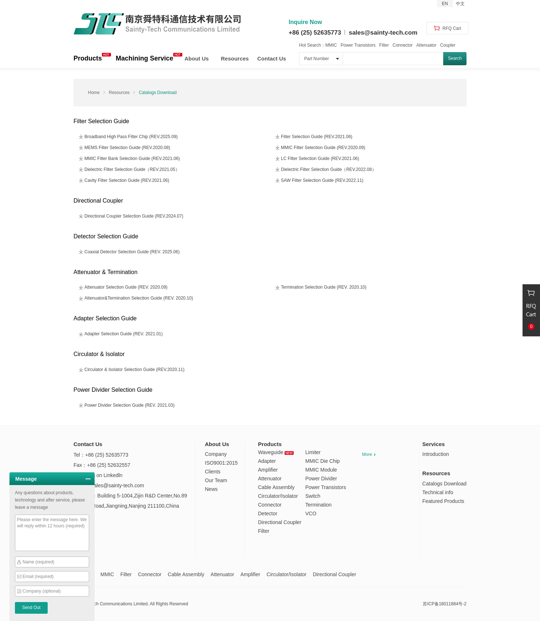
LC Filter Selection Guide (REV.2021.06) (320, 158)
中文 (460, 3)
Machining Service (144, 58)
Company (216, 454)
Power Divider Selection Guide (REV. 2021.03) (129, 405)
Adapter (267, 461)
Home (94, 92)
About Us (196, 58)
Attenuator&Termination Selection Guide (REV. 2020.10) (138, 298)
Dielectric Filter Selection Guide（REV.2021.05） (132, 169)
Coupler (447, 45)
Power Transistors (358, 45)
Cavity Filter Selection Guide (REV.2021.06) (126, 180)
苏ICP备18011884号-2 (444, 603)
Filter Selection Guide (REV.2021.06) (316, 136)
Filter (384, 45)
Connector (403, 45)
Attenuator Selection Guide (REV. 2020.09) (125, 287)
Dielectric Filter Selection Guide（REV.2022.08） (328, 169)
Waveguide (276, 452)
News (211, 489)
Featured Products (443, 501)
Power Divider (321, 478)
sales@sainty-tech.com (383, 32)
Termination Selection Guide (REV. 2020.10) (323, 287)
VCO (310, 513)
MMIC (331, 45)
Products (88, 58)
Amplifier (268, 470)
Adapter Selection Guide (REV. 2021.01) (123, 333)
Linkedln (112, 475)
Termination (318, 505)
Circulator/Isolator (278, 496)
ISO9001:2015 (221, 463)
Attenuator (426, 45)
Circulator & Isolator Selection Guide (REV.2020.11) (134, 369)
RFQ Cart (447, 28)
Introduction (435, 454)
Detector (267, 513)
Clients (213, 471)
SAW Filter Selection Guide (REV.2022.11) (322, 180)
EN (445, 3)
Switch (312, 496)
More (369, 454)
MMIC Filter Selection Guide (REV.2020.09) (323, 147)
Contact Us (271, 58)
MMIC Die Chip (322, 461)
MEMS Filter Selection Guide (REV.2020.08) (127, 147)
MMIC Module (321, 470)
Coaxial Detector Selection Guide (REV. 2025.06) (132, 251)
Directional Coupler (279, 522)
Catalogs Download (157, 92)
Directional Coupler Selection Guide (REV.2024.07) (133, 216)
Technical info (437, 492)
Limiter (313, 452)
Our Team (216, 480)
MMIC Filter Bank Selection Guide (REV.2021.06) (132, 158)
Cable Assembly (276, 487)
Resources (235, 58)
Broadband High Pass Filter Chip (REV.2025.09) (131, 136)
